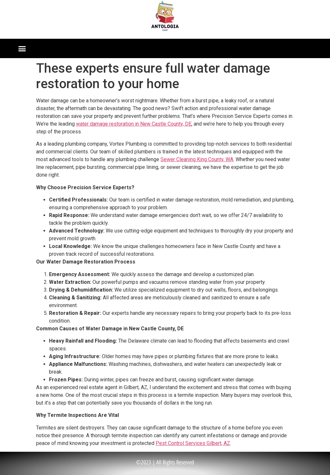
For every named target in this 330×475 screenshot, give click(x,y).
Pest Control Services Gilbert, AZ (193, 443)
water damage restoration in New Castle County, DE (133, 124)
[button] (22, 48)
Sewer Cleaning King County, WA (196, 159)
